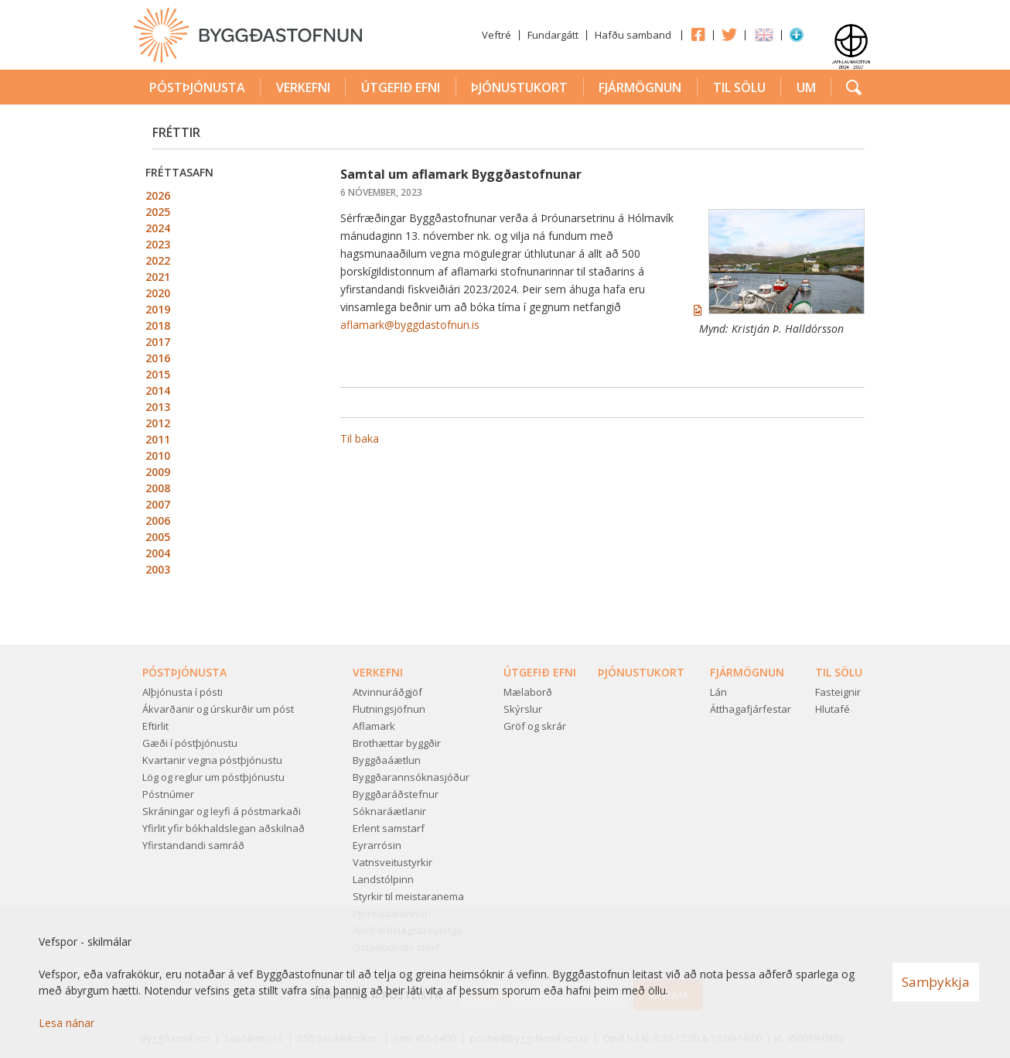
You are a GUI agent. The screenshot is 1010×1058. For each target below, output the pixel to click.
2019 (157, 309)
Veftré (496, 35)
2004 (157, 553)
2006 (157, 520)
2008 (157, 488)
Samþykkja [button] (936, 982)
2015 (157, 374)
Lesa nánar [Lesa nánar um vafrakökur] (66, 1022)
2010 (157, 455)
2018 (157, 325)
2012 (157, 423)
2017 (157, 341)
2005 (157, 536)
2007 (157, 504)
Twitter (729, 34)
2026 (157, 195)
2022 (157, 260)
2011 (157, 439)
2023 (157, 244)
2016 (157, 358)
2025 (157, 211)
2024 (157, 228)
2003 (157, 569)
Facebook (697, 34)
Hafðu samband (633, 35)
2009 (157, 471)
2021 (157, 276)
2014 (157, 390)
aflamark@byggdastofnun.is (409, 324)
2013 (157, 406)
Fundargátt (552, 35)
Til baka (359, 438)
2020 (157, 293)
